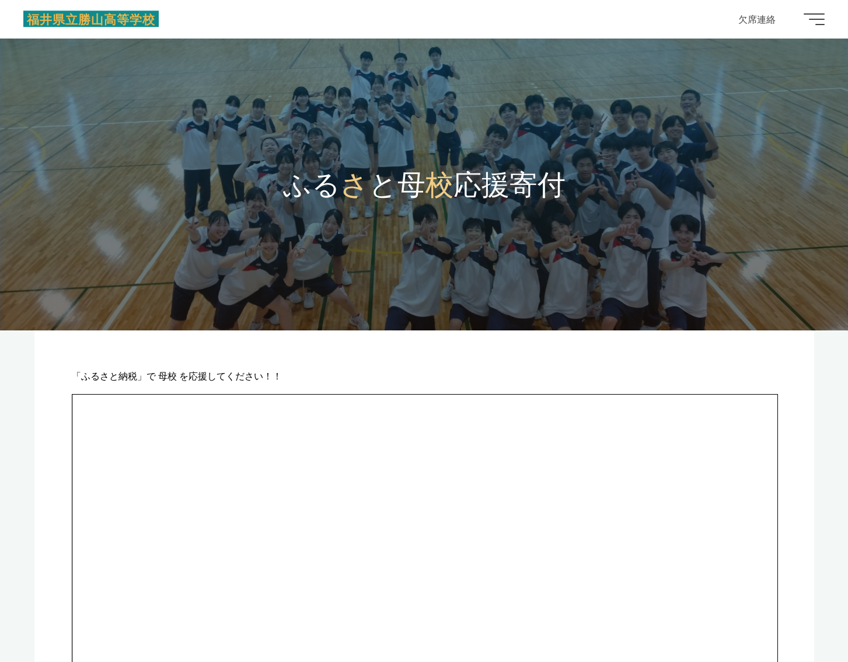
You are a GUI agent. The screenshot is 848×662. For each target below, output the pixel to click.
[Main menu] (814, 19)
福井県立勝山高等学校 (91, 19)
